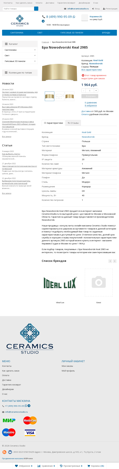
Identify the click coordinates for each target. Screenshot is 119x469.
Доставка (50, 3)
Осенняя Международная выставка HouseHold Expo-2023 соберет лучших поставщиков (18, 124)
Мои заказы (67, 366)
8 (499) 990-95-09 (59, 16)
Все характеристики (91, 69)
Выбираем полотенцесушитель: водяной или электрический (16, 182)
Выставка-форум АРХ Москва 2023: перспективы (17, 108)
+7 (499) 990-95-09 (14, 405)
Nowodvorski (96, 63)
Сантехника (16, 32)
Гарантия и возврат (66, 3)
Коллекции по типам (18, 72)
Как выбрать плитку (11, 154)
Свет (39, 32)
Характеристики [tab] (53, 122)
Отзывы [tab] (73, 122)
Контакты (8, 3)
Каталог (11, 43)
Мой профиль (68, 370)
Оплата (39, 3)
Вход (96, 8)
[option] (50, 96)
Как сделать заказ (24, 3)
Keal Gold (98, 60)
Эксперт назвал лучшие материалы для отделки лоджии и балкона (20, 93)
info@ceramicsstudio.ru (78, 8)
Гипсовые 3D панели (71, 32)
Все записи (6, 136)
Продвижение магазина (13, 458)
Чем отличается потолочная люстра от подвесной (19, 167)
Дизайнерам (84, 3)
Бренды (106, 32)
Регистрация (110, 8)
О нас (95, 3)
